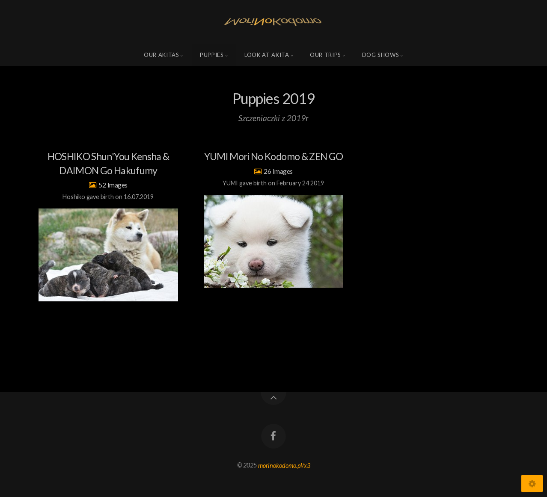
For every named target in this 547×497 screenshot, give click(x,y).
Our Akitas (161, 54)
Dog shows (380, 54)
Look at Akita (266, 54)
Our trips (325, 54)
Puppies (212, 54)
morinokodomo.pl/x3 (284, 465)
